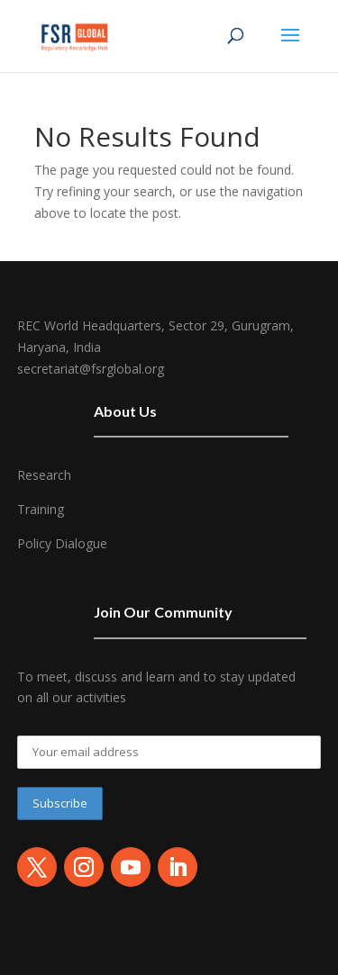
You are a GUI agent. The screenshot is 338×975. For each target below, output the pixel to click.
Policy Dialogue (62, 543)
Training (40, 509)
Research (44, 474)
